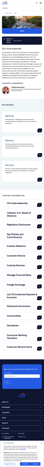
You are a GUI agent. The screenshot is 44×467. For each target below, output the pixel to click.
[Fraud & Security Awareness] (10, 438)
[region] (22, 454)
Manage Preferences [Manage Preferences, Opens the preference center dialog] (9, 464)
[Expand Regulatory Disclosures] (39, 226)
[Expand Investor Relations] (39, 248)
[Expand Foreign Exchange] (39, 286)
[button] (22, 8)
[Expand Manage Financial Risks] (39, 277)
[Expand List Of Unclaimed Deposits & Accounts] (39, 298)
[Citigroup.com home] (22, 395)
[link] (22, 40)
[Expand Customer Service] (39, 257)
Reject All (25, 464)
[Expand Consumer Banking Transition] (39, 339)
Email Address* (8, 373)
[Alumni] (30, 434)
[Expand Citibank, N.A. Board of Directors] (39, 217)
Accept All (35, 464)
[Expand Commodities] (39, 318)
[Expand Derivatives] (39, 327)
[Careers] (10, 434)
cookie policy (23, 449)
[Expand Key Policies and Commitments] (39, 238)
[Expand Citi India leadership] (39, 205)
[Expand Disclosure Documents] (39, 308)
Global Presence (8, 13)
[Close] (41, 443)
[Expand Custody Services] (39, 267)
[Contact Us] (30, 438)
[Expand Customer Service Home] (39, 349)
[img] (37, 3)
